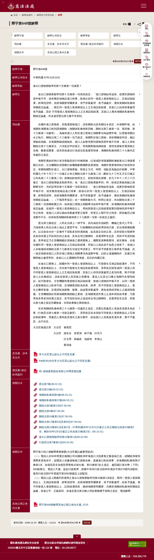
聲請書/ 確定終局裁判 (91, 44)
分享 (138, 24)
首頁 (16, 15)
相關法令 (118, 44)
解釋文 (117, 35)
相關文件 (19, 52)
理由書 (18, 44)
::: (3, 2)
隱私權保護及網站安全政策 (24, 543)
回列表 (138, 61)
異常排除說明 (129, 24)
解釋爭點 (85, 35)
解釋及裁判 (27, 15)
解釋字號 (19, 35)
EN (125, 24)
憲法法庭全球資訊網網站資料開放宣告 (64, 543)
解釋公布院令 (54, 35)
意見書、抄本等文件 (58, 44)
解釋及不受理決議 (45, 15)
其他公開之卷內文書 (58, 52)
